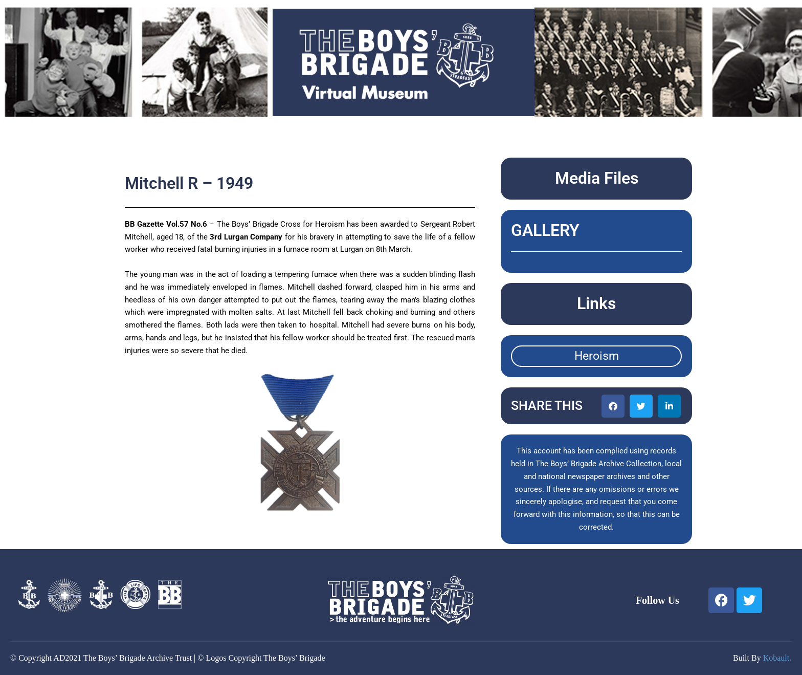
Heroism (596, 356)
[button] (613, 406)
